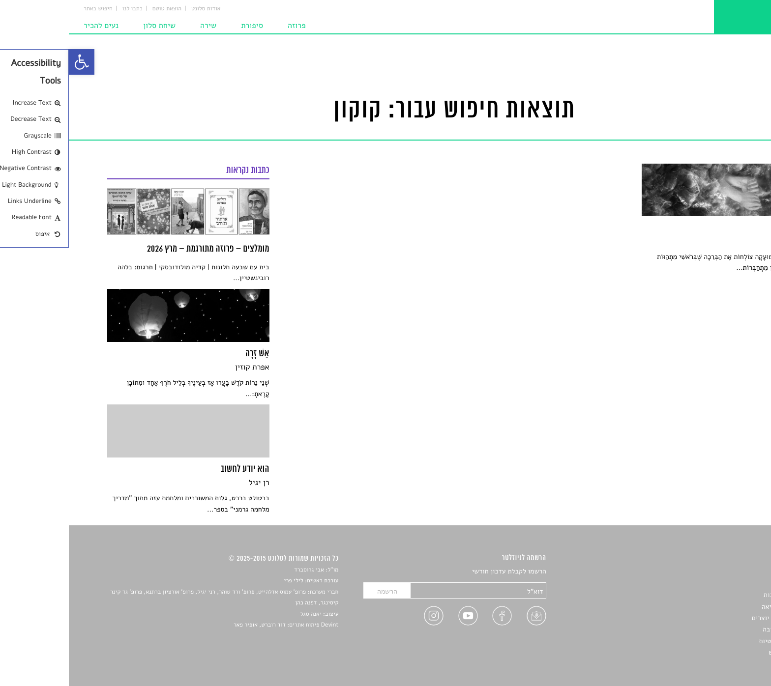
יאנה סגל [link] (242, 614)
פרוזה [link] (228, 25)
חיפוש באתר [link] (29, 9)
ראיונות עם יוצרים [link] (708, 618)
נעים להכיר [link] (32, 25)
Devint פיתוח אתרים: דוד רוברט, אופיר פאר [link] (217, 625)
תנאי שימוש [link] (716, 652)
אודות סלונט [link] (137, 9)
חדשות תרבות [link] (714, 595)
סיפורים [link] (721, 571)
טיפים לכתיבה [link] (713, 629)
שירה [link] (139, 25)
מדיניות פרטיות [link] (711, 641)
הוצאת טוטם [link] (98, 9)
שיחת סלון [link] (90, 25)
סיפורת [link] (183, 25)
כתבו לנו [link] (64, 9)
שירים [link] (724, 583)
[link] (13, 62)
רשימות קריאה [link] (713, 606)
